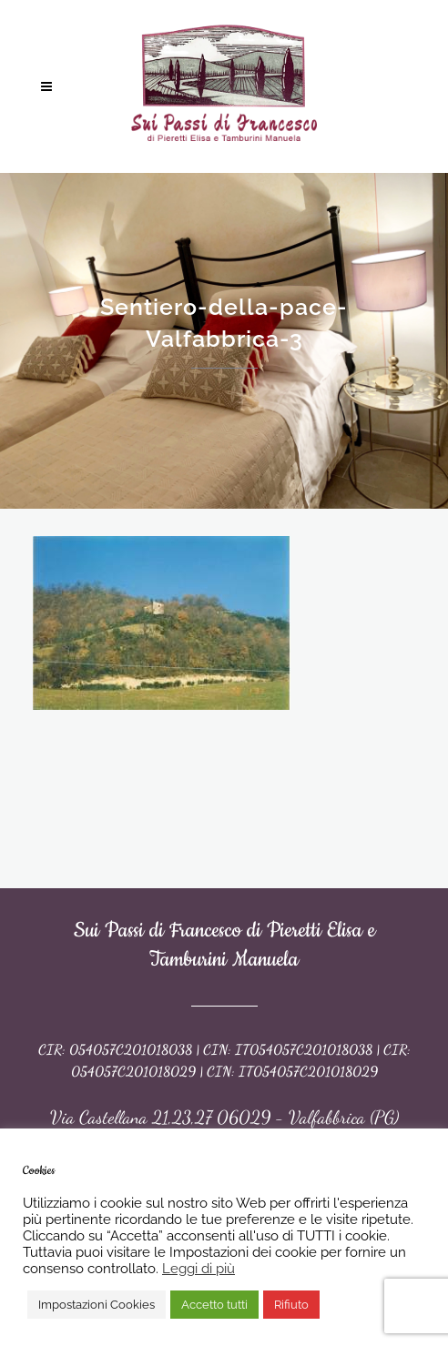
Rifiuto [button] (291, 1304)
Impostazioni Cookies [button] (96, 1304)
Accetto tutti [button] (214, 1304)
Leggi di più (198, 1268)
